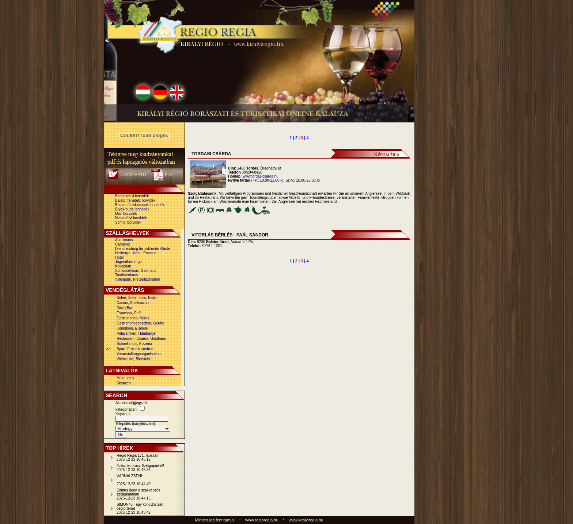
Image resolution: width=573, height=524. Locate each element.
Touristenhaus (126, 275)
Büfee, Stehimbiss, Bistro (137, 298)
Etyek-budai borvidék (132, 209)
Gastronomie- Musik (133, 318)
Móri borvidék (126, 214)
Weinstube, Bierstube (134, 359)
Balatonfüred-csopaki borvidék (139, 205)
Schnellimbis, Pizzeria (134, 344)
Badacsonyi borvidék (132, 196)
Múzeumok (125, 378)
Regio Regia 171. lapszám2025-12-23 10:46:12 (138, 457)
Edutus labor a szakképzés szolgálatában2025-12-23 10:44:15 (138, 494)
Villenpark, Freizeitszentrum (137, 279)
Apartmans (124, 240)
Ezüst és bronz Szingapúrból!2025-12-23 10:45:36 (140, 468)
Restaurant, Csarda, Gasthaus (141, 339)
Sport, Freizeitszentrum (135, 349)
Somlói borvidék (128, 222)
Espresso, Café (129, 313)
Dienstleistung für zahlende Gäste (142, 249)
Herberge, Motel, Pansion (135, 253)
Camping (122, 244)
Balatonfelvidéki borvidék (135, 200)
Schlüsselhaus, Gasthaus (135, 271)
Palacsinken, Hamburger (137, 333)
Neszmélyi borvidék (131, 218)
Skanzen (124, 383)
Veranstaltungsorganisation (139, 354)
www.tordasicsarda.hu (260, 176)
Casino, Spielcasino (133, 303)
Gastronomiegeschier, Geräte (140, 323)
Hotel (119, 257)
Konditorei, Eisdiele (132, 328)
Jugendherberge (128, 262)
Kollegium (123, 266)
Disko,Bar (124, 308)
